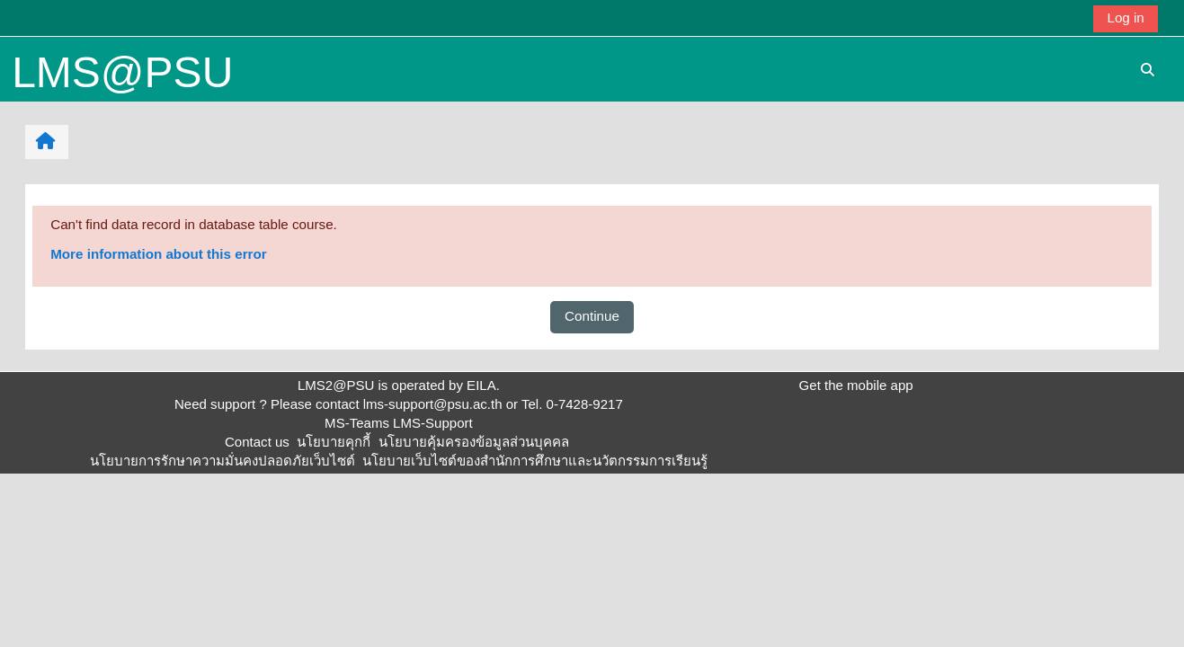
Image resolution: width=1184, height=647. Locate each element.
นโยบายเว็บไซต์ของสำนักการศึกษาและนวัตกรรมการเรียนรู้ (535, 460)
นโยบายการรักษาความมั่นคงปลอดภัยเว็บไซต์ (222, 460)
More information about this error (158, 253)
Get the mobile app (856, 385)
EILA (481, 385)
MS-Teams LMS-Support (399, 422)
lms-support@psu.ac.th (433, 404)
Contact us (257, 441)
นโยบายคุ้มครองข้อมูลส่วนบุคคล (473, 441)
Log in (1125, 17)
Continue (592, 316)
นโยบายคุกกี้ (333, 441)
